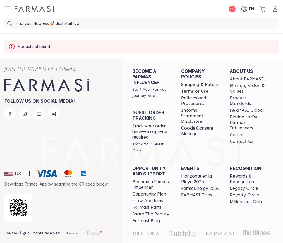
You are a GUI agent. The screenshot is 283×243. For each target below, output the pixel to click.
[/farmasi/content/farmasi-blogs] (146, 220)
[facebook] (10, 113)
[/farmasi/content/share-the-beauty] (150, 214)
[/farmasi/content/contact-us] (241, 141)
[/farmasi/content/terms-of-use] (194, 91)
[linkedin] (53, 113)
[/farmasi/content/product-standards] (249, 100)
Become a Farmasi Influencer (151, 184)
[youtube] (39, 113)
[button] (16, 173)
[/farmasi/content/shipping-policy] (200, 84)
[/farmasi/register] (151, 92)
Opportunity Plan (149, 194)
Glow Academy (148, 200)
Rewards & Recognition (242, 178)
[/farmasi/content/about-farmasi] (246, 79)
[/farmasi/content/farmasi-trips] (196, 195)
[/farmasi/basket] (263, 9)
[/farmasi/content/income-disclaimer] (200, 115)
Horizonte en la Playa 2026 (196, 178)
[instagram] (24, 113)
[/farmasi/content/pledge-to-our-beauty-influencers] (249, 122)
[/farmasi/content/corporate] (247, 110)
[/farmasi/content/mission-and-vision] (249, 88)
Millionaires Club (246, 201)
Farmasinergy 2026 (200, 188)
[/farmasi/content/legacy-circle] (244, 188)
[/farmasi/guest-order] (151, 147)
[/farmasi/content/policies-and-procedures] (200, 100)
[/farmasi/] (34, 9)
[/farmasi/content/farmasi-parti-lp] (146, 207)
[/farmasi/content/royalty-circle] (244, 195)
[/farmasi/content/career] (237, 135)
